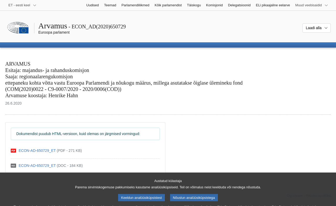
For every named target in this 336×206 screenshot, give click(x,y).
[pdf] (46, 150)
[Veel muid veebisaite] (312, 5)
